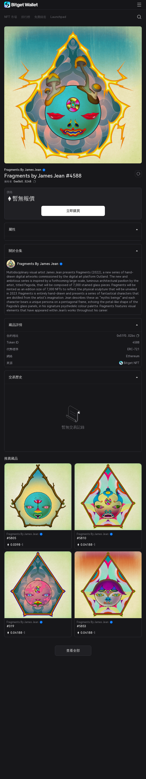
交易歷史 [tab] (73, 377)
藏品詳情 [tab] (73, 325)
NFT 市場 (10, 17)
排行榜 (25, 17)
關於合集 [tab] (73, 251)
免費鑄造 (40, 17)
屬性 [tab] (73, 229)
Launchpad (58, 17)
